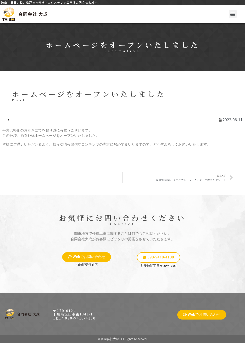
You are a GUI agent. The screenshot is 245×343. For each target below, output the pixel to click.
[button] (233, 14)
